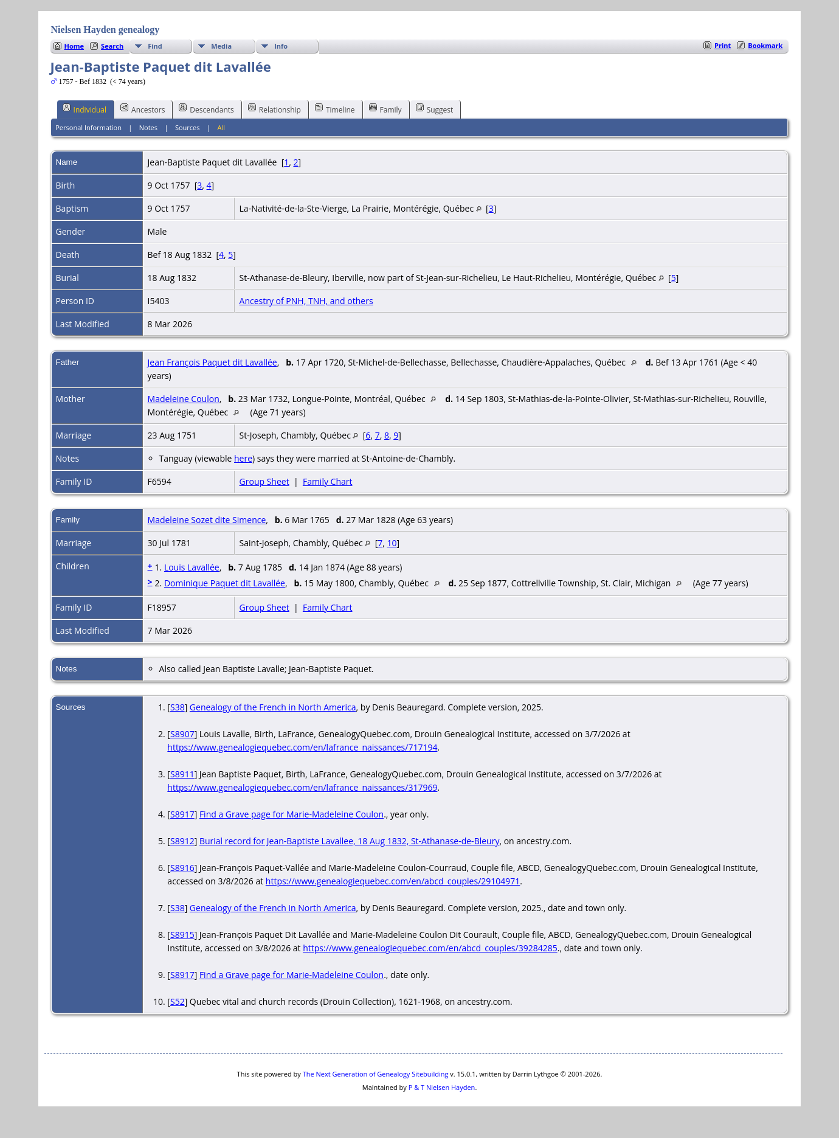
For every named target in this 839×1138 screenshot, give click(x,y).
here (243, 458)
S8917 (182, 814)
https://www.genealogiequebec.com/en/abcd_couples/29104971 (393, 881)
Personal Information (88, 127)
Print (722, 45)
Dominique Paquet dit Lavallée (224, 583)
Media (221, 45)
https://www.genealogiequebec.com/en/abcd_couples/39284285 (430, 948)
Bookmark (765, 45)
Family (385, 109)
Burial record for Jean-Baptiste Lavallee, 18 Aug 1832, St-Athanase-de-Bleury (349, 841)
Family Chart (328, 481)
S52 (177, 1001)
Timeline (335, 109)
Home (74, 45)
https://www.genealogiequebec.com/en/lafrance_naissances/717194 (302, 747)
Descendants (206, 109)
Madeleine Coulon (183, 398)
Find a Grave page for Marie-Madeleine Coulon (291, 814)
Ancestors (142, 109)
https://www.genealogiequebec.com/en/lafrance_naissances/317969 (302, 787)
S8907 (182, 734)
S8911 (182, 774)
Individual (85, 109)
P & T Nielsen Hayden (442, 1087)
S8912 (182, 841)
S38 (177, 707)
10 (392, 543)
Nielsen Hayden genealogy (105, 29)
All (221, 127)
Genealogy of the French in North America (273, 707)
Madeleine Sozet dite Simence (207, 520)
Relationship (274, 109)
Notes (148, 127)
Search (112, 45)
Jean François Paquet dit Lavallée (212, 362)
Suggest (435, 109)
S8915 (182, 934)
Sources (187, 127)
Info (281, 45)
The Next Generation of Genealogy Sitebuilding (376, 1073)
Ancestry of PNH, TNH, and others (306, 301)
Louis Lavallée (191, 567)
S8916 (182, 867)
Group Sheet (264, 481)
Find (155, 45)
